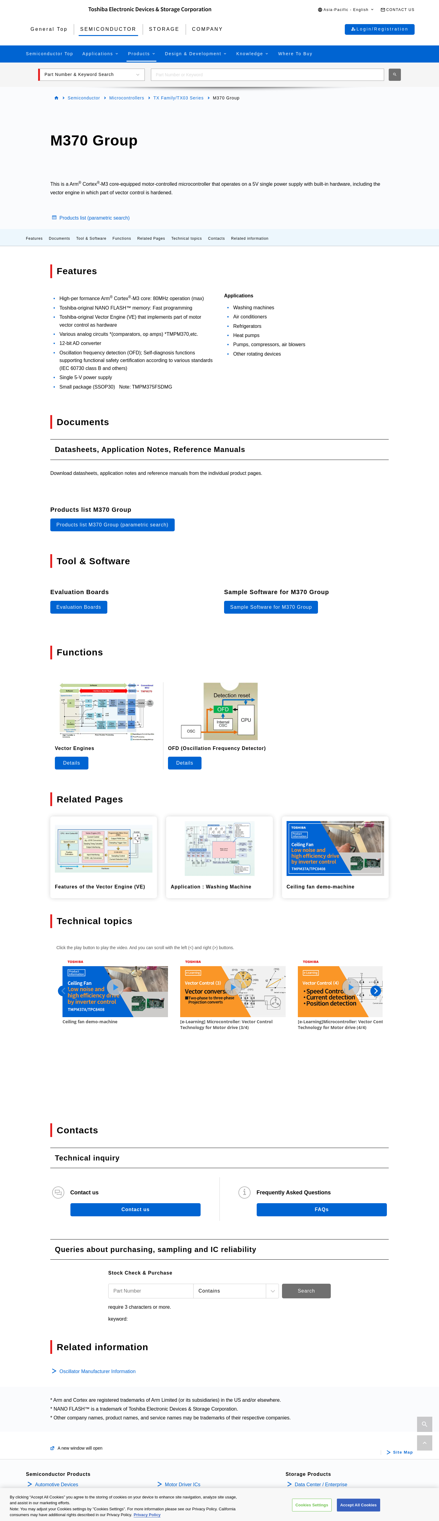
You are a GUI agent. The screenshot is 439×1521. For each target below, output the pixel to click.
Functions (121, 238)
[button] (346, 10)
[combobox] (267, 75)
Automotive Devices (56, 1407)
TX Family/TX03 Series (178, 97)
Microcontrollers (126, 97)
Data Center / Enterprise (321, 1407)
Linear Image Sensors (189, 1456)
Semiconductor (84, 97)
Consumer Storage (315, 1427)
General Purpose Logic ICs (194, 1447)
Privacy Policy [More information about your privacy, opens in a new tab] (147, 1514)
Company (307, 1443)
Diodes (42, 1466)
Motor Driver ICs (182, 1407)
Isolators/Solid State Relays (65, 1427)
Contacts (216, 238)
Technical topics (186, 238)
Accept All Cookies (358, 1505)
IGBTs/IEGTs (49, 1447)
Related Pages (151, 238)
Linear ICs (176, 1437)
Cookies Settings (311, 1505)
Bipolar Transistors (55, 1456)
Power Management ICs (191, 1427)
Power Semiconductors (60, 1417)
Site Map (403, 1375)
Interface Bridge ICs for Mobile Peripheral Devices (219, 1466)
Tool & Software (91, 238)
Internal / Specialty (315, 1417)
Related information (250, 238)
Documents (59, 238)
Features (34, 238)
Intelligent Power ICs (187, 1417)
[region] (219, 1504)
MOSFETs (46, 1437)
